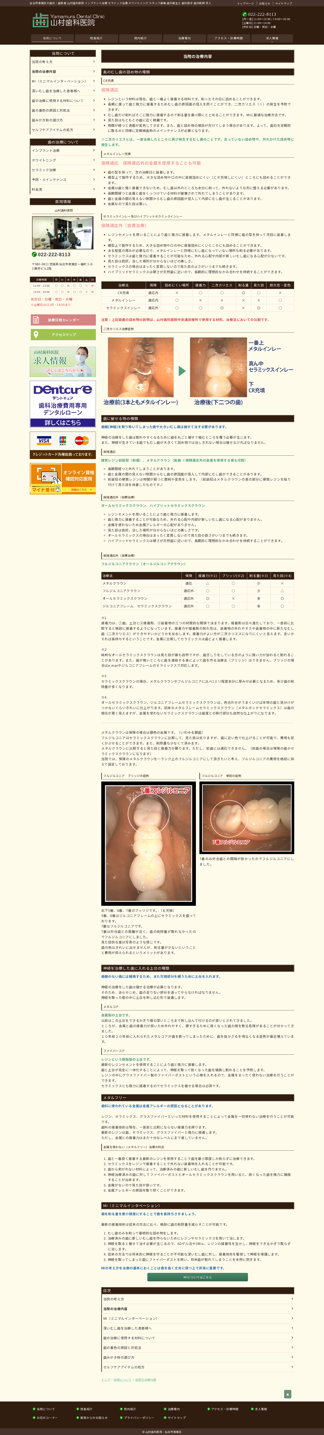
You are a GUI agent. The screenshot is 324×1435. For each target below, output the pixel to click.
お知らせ (264, 3)
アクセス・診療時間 (228, 38)
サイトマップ (283, 3)
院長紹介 (96, 38)
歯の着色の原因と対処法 (122, 1347)
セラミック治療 (44, 169)
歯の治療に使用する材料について (129, 1337)
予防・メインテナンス (49, 179)
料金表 (37, 189)
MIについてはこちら (197, 1277)
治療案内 (184, 38)
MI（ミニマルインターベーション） (131, 1318)
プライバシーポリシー (139, 1417)
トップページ (245, 3)
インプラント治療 (46, 150)
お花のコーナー (47, 1417)
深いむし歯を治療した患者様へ (127, 1328)
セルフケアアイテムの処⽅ (124, 1366)
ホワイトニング (44, 160)
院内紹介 (140, 38)
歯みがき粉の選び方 (119, 1357)
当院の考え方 (113, 1298)
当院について (52, 38)
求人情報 (272, 38)
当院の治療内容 (115, 1308)
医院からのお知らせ (94, 1417)
